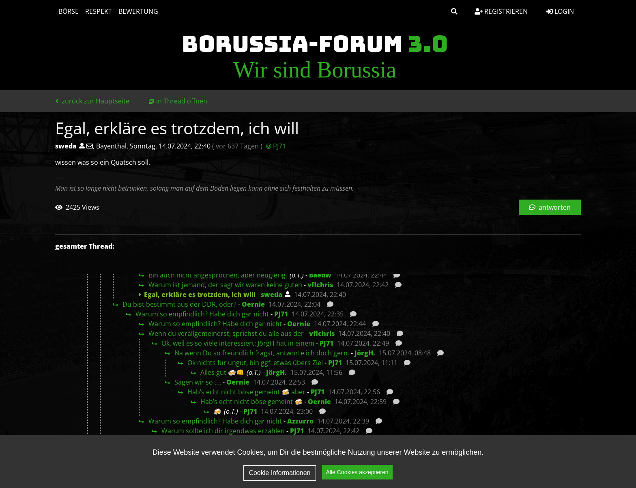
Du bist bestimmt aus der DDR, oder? (179, 304)
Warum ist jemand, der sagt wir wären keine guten (225, 284)
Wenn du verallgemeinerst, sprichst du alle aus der (226, 333)
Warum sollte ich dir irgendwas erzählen (223, 430)
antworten (550, 207)
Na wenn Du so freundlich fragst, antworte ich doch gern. (262, 352)
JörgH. (365, 352)
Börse (68, 11)
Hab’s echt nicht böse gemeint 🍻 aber (246, 391)
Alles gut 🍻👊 (222, 372)
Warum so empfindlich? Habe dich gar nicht (202, 314)
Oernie (253, 304)
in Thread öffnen (181, 101)
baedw (320, 275)
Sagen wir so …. (198, 382)
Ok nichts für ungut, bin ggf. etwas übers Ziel (255, 362)
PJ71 (281, 314)
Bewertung (138, 11)
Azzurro (300, 421)
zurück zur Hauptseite (92, 101)
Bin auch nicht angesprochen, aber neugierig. (218, 275)
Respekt (98, 11)
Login (560, 11)
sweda (271, 294)
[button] (454, 11)
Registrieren (501, 11)
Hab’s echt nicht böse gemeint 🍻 (251, 401)
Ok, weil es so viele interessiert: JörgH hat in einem (238, 343)
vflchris (320, 284)
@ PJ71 (276, 146)
